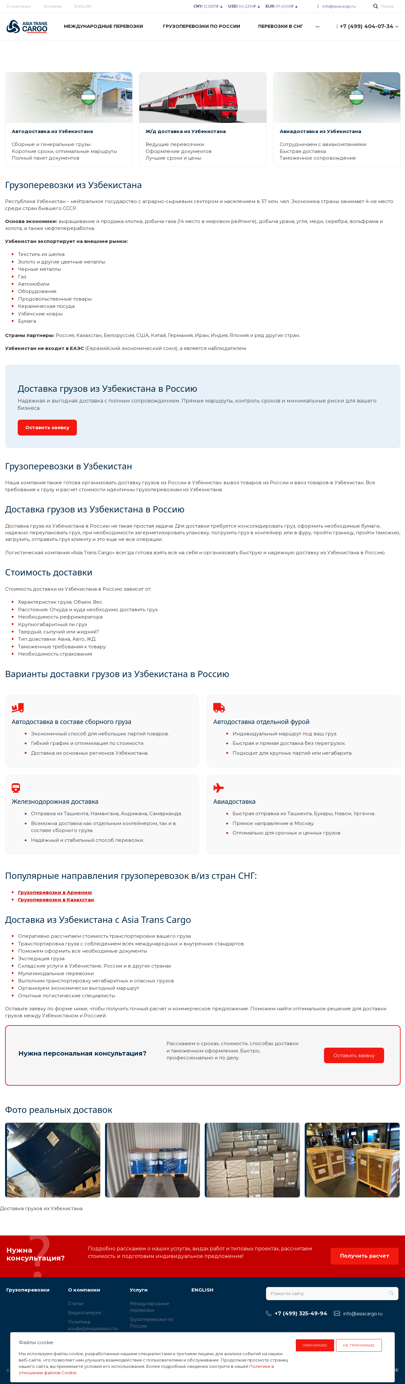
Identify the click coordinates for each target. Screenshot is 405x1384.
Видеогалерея (84, 1313)
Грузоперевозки (28, 1290)
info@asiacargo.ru (339, 6)
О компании (18, 6)
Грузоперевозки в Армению (55, 892)
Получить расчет (364, 1256)
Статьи (75, 1303)
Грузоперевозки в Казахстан (56, 900)
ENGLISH (83, 6)
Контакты (53, 6)
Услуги (139, 1290)
